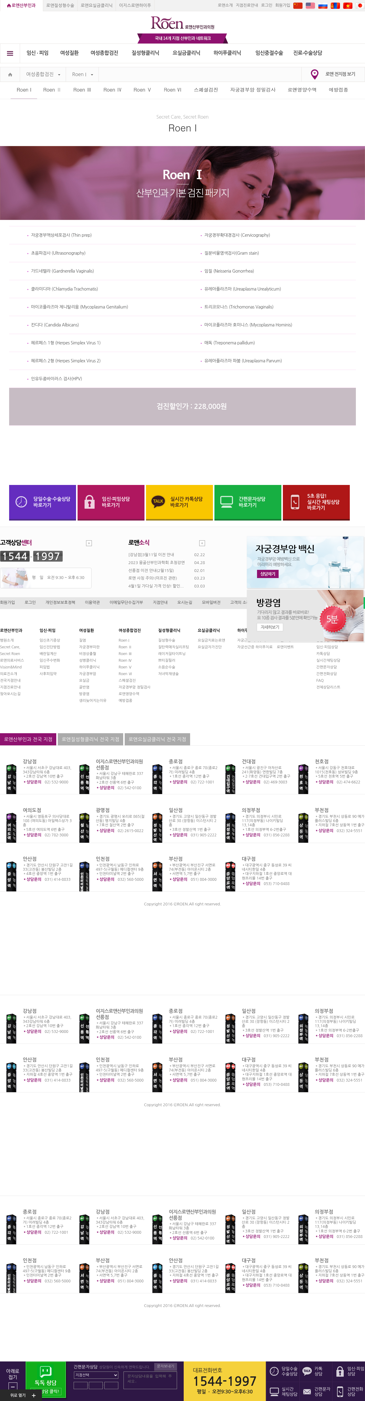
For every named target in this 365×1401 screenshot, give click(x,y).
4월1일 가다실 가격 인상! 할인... (156, 586)
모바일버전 (211, 603)
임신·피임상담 (327, 647)
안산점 (29, 859)
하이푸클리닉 (227, 53)
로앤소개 (225, 5)
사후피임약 (48, 674)
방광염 (84, 694)
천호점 (321, 761)
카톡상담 (323, 654)
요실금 (84, 680)
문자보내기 (165, 1366)
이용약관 (92, 603)
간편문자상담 (326, 667)
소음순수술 (166, 667)
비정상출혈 (87, 654)
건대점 (248, 761)
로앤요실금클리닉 (97, 5)
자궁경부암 (87, 674)
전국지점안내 (10, 680)
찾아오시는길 (10, 694)
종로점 (175, 761)
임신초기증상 (50, 640)
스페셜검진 (206, 89)
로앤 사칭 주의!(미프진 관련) (152, 578)
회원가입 (282, 5)
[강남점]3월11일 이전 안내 (151, 555)
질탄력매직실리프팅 (173, 647)
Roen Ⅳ (112, 89)
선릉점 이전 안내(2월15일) (151, 571)
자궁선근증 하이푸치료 (255, 647)
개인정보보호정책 (60, 603)
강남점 (29, 761)
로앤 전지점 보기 (340, 74)
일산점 (175, 810)
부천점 (321, 810)
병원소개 (7, 640)
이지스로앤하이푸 (135, 5)
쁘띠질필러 (166, 660)
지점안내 (160, 603)
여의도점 (32, 810)
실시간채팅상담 (328, 660)
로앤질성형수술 (60, 5)
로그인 (266, 5)
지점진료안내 (247, 5)
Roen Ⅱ (52, 89)
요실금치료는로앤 (211, 640)
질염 (82, 640)
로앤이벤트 (285, 647)
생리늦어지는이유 (92, 700)
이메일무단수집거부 (126, 603)
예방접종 (338, 89)
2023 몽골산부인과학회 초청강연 (156, 563)
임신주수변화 (50, 660)
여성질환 (69, 53)
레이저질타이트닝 (172, 654)
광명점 (102, 810)
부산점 (175, 859)
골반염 (84, 687)
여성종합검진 (104, 53)
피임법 (45, 667)
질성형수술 (166, 640)
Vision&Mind (11, 667)
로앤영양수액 (302, 89)
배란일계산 (48, 654)
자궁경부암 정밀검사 (253, 89)
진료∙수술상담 (307, 53)
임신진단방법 (50, 647)
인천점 (102, 859)
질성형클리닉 (145, 53)
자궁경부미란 (89, 647)
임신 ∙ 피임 (37, 53)
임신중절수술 (269, 53)
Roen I (82, 74)
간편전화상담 (326, 674)
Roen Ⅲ (82, 89)
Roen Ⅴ (143, 89)
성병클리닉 (87, 660)
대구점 (248, 859)
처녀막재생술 (168, 674)
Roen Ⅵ (173, 89)
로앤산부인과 (24, 5)
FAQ (320, 680)
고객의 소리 (240, 603)
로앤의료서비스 (12, 660)
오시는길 (184, 603)
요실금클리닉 (186, 53)
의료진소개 (8, 674)
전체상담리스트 (328, 687)
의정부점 (251, 810)
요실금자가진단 (210, 647)
